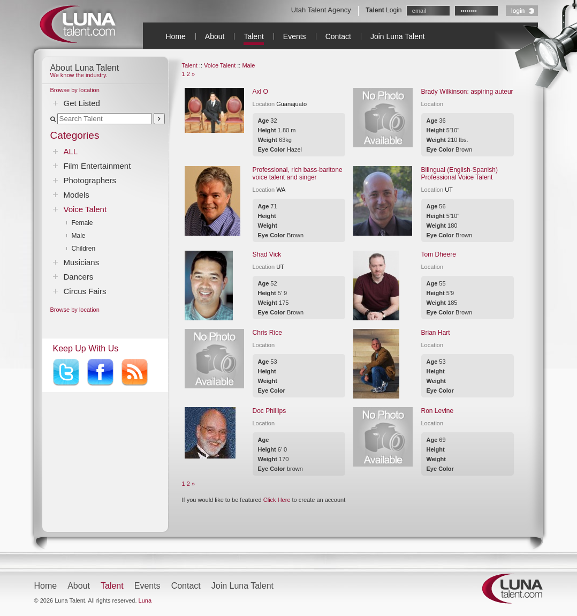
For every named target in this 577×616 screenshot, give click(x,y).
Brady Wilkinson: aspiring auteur (467, 91)
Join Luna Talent (397, 36)
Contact (338, 36)
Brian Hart (435, 332)
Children (84, 248)
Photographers (90, 180)
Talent (253, 36)
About (215, 36)
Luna (145, 600)
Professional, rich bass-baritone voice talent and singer (298, 173)
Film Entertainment (97, 165)
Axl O (260, 91)
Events (294, 36)
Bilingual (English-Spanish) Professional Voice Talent (459, 173)
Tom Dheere (438, 254)
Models (76, 194)
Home (176, 36)
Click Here (277, 500)
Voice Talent (85, 209)
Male (79, 235)
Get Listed (82, 103)
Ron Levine (437, 411)
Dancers (79, 276)
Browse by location (75, 90)
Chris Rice (267, 332)
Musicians (82, 262)
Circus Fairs (85, 291)
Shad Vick (267, 254)
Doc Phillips (269, 411)
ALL (71, 151)
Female (82, 223)
